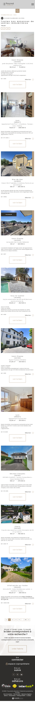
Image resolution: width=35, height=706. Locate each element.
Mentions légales (26, 694)
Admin (6, 695)
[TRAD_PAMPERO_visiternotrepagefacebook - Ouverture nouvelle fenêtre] (13, 674)
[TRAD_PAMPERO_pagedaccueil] (8, 5)
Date (8, 28)
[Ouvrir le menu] (32, 4)
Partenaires (12, 695)
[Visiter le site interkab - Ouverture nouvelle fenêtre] (26, 686)
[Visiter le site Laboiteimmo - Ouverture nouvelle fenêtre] (17, 699)
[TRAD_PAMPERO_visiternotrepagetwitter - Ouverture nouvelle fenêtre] (21, 674)
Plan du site (16, 694)
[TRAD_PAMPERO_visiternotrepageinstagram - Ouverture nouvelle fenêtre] (17, 674)
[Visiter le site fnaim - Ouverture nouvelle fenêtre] (14, 686)
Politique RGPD (21, 695)
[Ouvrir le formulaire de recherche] (17, 11)
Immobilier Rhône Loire (6, 15)
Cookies (28, 695)
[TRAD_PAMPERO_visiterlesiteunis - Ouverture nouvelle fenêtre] (6, 686)
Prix (3, 28)
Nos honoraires (8, 694)
